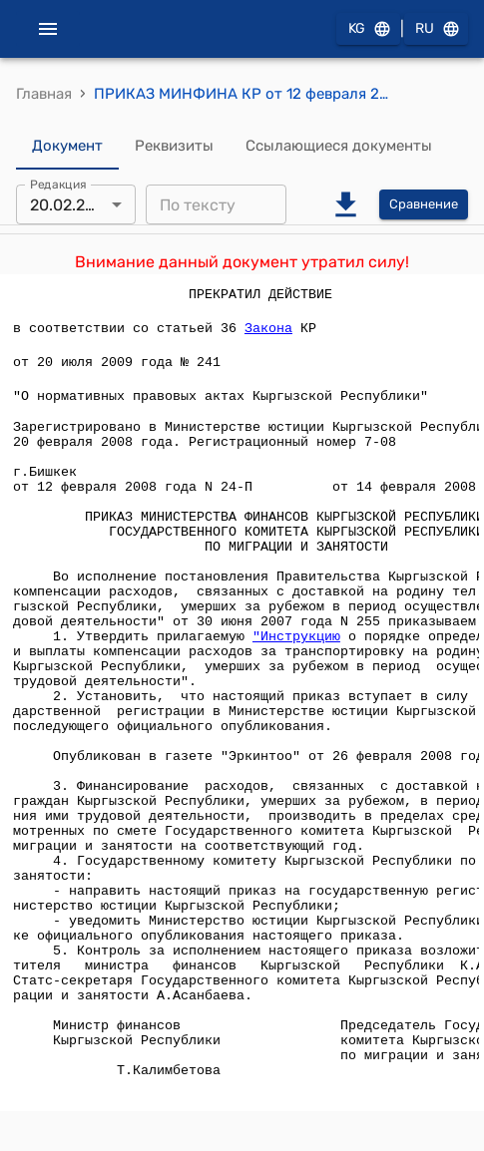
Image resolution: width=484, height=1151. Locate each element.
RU (436, 29)
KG (368, 29)
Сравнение (423, 205)
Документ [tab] (67, 146)
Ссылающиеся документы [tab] (339, 146)
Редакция (58, 185)
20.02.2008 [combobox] (72, 204)
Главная (44, 94)
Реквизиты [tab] (174, 146)
